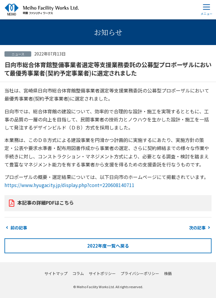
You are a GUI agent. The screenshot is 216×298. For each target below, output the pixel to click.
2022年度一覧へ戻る (108, 246)
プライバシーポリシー (139, 273)
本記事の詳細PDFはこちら (45, 202)
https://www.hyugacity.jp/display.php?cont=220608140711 (69, 185)
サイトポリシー (102, 273)
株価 (168, 273)
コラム (78, 273)
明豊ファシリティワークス (41, 9)
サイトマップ (56, 273)
